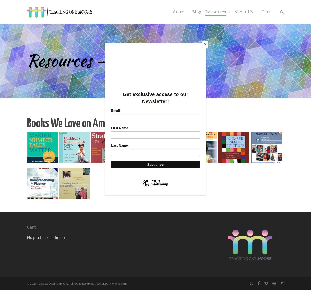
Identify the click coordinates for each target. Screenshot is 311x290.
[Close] (205, 44)
